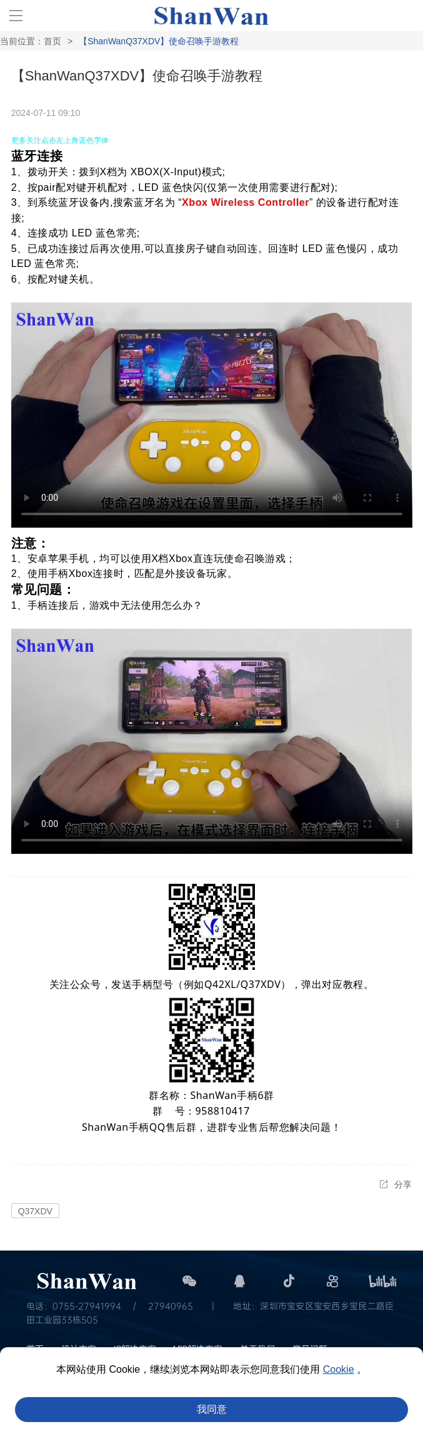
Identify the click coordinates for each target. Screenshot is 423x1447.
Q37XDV (35, 1211)
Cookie (338, 1369)
